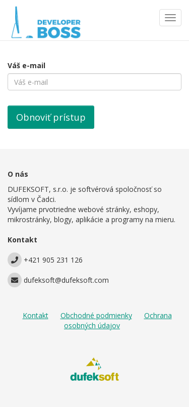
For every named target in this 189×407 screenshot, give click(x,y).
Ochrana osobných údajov (118, 320)
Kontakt (35, 315)
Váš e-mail (26, 65)
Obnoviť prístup (51, 117)
